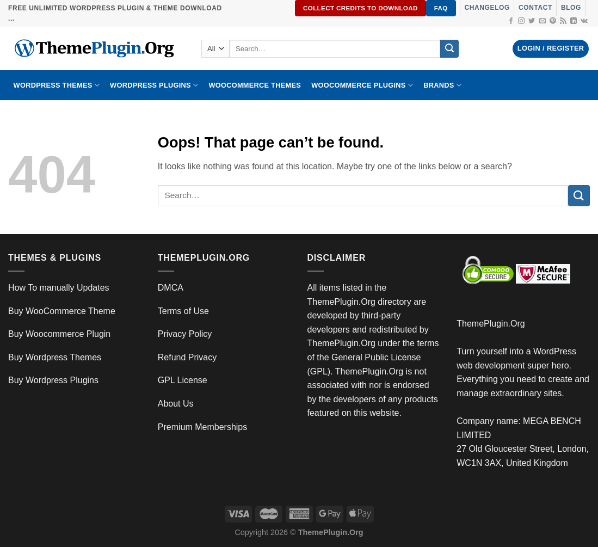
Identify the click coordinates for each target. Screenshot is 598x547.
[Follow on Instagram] (521, 21)
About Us (176, 403)
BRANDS (442, 85)
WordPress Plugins (154, 85)
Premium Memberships (202, 427)
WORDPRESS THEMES (57, 85)
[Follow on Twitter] (531, 21)
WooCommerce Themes (254, 85)
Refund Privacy (187, 357)
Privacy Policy (185, 334)
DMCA (170, 287)
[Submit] (449, 49)
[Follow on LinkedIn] (573, 21)
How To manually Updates (58, 287)
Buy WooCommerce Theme (61, 311)
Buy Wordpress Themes (54, 357)
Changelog (487, 7)
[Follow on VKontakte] (584, 21)
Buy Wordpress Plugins (53, 380)
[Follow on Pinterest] (553, 21)
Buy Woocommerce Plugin (59, 334)
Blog (571, 7)
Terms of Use (183, 311)
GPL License (182, 380)
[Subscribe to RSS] (563, 21)
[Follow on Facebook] (511, 21)
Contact (535, 7)
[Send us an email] (542, 21)
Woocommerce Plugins (362, 85)
